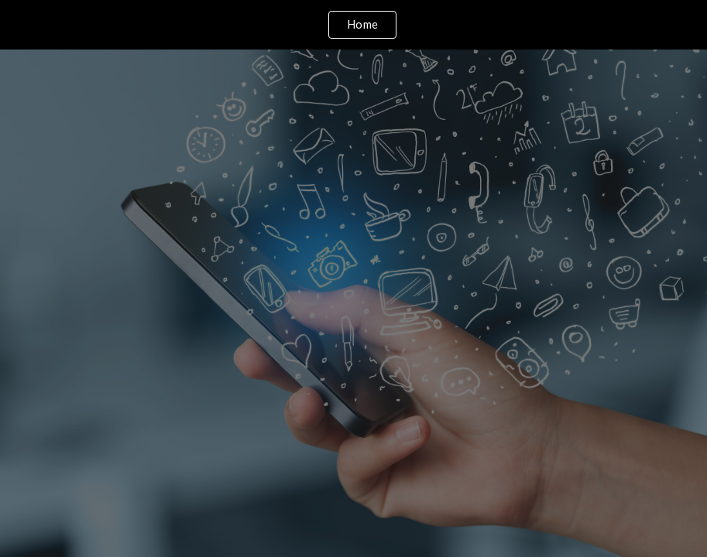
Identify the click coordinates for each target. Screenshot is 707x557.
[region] (353, 25)
